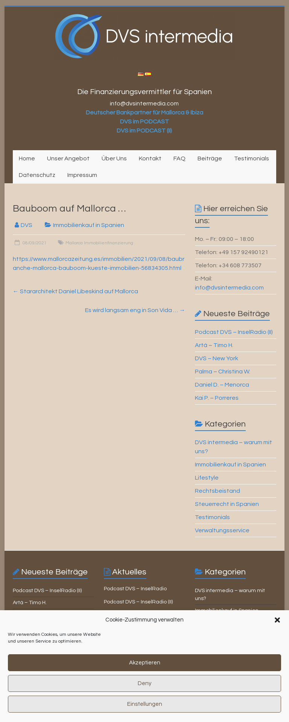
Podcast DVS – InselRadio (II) (234, 332)
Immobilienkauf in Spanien (88, 225)
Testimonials (251, 158)
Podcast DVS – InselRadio (135, 588)
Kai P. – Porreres (217, 398)
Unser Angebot (68, 158)
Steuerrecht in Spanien (227, 504)
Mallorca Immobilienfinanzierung (99, 243)
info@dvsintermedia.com (229, 288)
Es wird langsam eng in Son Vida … (135, 310)
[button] (277, 627)
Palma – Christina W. (222, 372)
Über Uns (114, 158)
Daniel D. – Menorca (222, 385)
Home (27, 158)
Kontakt (150, 158)
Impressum (82, 175)
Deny (144, 690)
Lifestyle (207, 478)
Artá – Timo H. (214, 345)
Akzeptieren (144, 669)
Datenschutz (37, 175)
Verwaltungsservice (222, 530)
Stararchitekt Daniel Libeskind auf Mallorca (75, 291)
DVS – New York (216, 358)
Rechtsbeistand (217, 491)
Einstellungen (144, 711)
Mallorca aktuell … (126, 615)
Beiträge (210, 158)
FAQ (179, 158)
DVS (26, 225)
